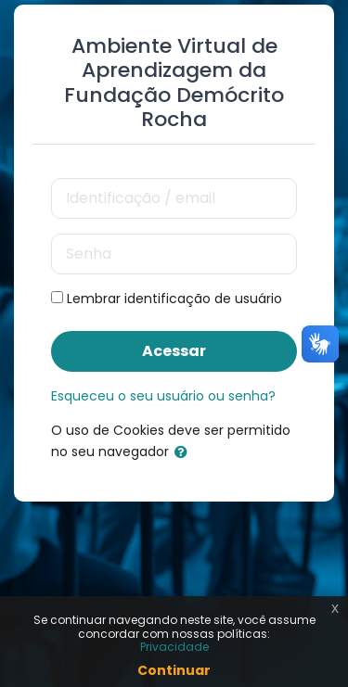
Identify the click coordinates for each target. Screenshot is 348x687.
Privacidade (174, 647)
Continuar (174, 670)
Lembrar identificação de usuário (174, 298)
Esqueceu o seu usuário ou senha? (163, 396)
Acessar (174, 351)
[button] (185, 452)
